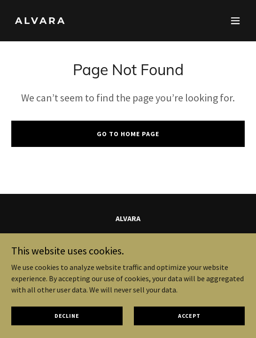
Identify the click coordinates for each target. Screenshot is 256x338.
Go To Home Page (128, 134)
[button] (235, 20)
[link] (93, 21)
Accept (189, 315)
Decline (66, 315)
